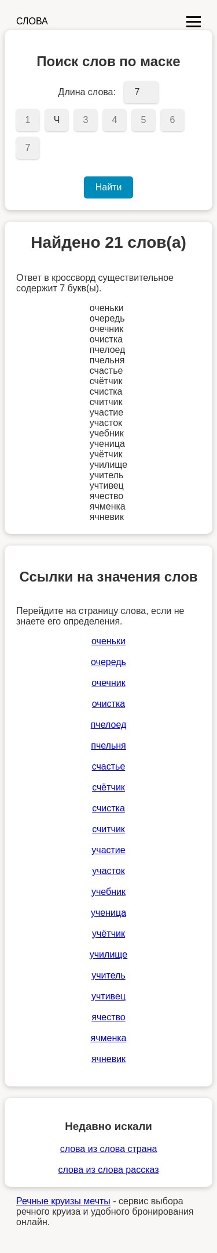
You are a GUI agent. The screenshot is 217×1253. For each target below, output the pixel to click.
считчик (108, 829)
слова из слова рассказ (108, 1170)
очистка (108, 704)
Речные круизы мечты (63, 1201)
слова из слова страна (108, 1149)
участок (108, 871)
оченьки (108, 641)
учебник (108, 892)
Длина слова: (87, 92)
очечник (108, 683)
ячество (108, 1017)
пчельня (108, 745)
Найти (108, 187)
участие (108, 850)
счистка (108, 808)
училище (108, 954)
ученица (108, 913)
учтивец (108, 996)
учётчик (108, 933)
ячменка (109, 1038)
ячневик (108, 1059)
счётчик (108, 787)
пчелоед (109, 725)
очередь (108, 662)
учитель (108, 975)
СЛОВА (32, 21)
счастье (109, 766)
